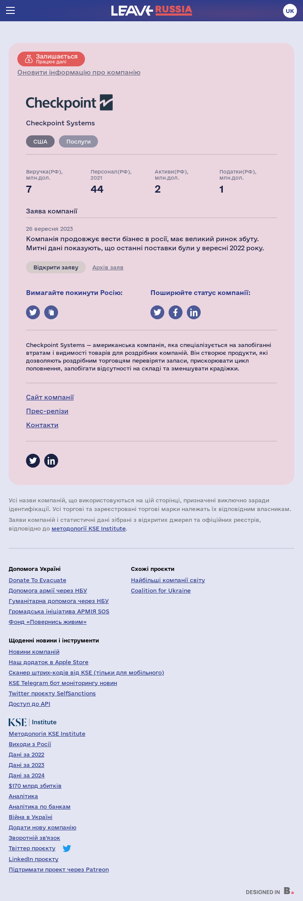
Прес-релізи (47, 411)
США (40, 141)
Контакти (42, 425)
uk (290, 11)
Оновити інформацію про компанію (78, 72)
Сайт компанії (50, 397)
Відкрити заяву (55, 267)
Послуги (78, 141)
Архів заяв (108, 267)
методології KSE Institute (89, 528)
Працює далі (57, 58)
